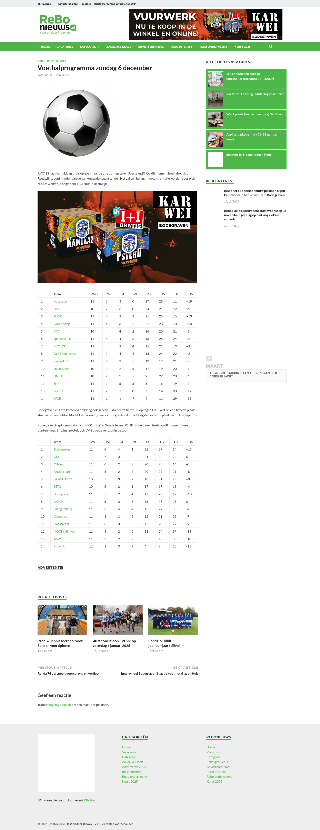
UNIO (57, 376)
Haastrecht (61, 524)
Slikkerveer (61, 368)
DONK (58, 501)
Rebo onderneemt (213, 46)
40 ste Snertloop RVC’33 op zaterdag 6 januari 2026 (114, 643)
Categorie (88, 46)
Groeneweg (61, 324)
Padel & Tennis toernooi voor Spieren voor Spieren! (60, 643)
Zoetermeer (62, 449)
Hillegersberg (63, 509)
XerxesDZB (61, 361)
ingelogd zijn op (60, 705)
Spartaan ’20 (62, 338)
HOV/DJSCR (63, 479)
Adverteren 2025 (68, 3)
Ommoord (61, 516)
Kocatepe (60, 301)
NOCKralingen (64, 531)
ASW (57, 539)
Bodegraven (62, 494)
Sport (41, 60)
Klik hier (90, 800)
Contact (86, 3)
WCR (57, 398)
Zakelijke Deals (118, 46)
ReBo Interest (181, 46)
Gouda (58, 391)
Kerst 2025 (242, 46)
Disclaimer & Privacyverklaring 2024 (115, 3)
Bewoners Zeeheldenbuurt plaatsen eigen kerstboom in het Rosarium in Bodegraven (254, 193)
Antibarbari (62, 471)
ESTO (57, 486)
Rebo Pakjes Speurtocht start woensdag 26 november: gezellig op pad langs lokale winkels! (255, 215)
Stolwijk (59, 546)
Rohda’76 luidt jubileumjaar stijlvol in (165, 643)
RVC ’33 (59, 346)
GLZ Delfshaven (64, 353)
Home (45, 46)
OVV (57, 309)
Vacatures (65, 46)
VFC (56, 331)
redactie (64, 75)
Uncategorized (56, 60)
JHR (56, 383)
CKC (57, 456)
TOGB (57, 316)
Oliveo (58, 464)
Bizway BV (90, 824)
